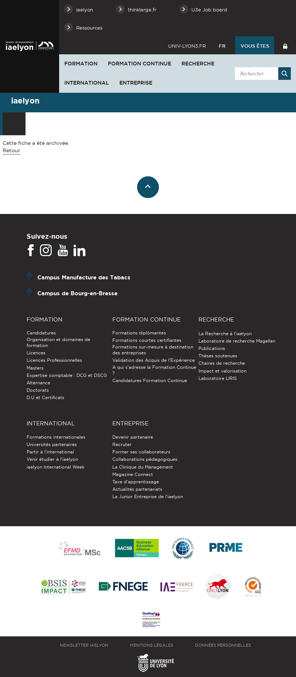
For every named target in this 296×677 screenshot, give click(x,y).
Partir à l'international (50, 451)
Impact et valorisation (222, 370)
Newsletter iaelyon (84, 645)
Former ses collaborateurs (141, 451)
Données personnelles (223, 645)
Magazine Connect (132, 474)
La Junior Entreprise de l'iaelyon (147, 496)
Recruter (122, 444)
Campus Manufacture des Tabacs (83, 277)
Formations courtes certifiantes (146, 340)
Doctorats (38, 390)
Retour (11, 150)
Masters (35, 367)
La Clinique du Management (142, 467)
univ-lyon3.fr (187, 45)
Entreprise (135, 83)
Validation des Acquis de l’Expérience (153, 360)
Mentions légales (151, 645)
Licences (36, 352)
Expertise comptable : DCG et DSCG (67, 375)
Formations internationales (56, 437)
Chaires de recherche (221, 363)
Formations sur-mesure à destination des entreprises (152, 349)
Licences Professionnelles (54, 360)
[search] (261, 73)
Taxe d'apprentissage (135, 481)
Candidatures (41, 332)
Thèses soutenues (217, 355)
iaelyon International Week (56, 467)
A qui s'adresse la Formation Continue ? (154, 370)
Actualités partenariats (137, 489)
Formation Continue (139, 64)
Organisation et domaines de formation (58, 342)
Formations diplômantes (139, 332)
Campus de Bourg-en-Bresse (77, 293)
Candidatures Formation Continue (149, 380)
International (86, 83)
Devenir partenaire (132, 437)
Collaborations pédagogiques (144, 459)
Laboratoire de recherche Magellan (236, 340)
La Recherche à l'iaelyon (225, 333)
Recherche (197, 64)
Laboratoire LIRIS (217, 378)
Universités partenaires (52, 444)
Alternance (38, 382)
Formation (81, 64)
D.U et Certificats (45, 397)
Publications (211, 348)
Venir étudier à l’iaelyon (52, 459)
